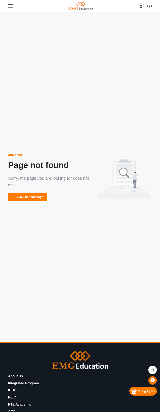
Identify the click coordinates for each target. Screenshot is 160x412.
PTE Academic (19, 404)
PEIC (12, 397)
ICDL (12, 390)
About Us (15, 376)
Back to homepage (27, 197)
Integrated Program (23, 383)
